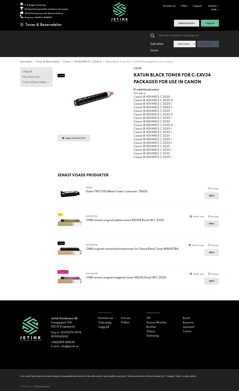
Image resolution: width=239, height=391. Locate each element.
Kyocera (188, 322)
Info (211, 196)
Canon (187, 331)
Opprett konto (187, 23)
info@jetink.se (69, 346)
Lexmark (188, 327)
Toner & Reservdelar (41, 25)
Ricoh (186, 318)
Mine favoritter (31, 77)
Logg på (197, 6)
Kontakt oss (169, 6)
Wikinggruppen (42, 386)
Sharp (151, 331)
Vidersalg (104, 322)
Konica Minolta (156, 322)
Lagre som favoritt (74, 138)
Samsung (153, 335)
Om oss (125, 318)
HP (148, 318)
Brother (151, 327)
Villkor (184, 6)
